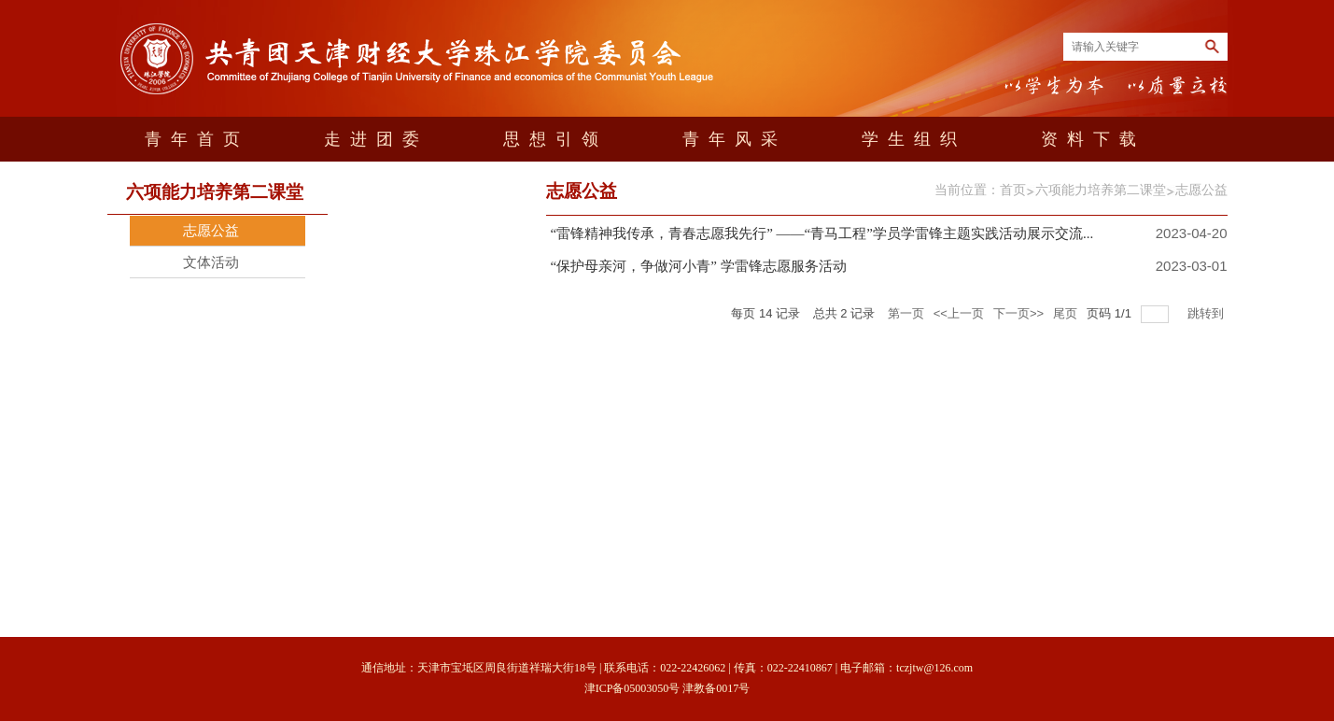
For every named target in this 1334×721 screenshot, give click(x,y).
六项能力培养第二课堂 (1100, 190)
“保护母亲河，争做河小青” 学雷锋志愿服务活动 (699, 266)
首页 (1013, 190)
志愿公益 (1201, 190)
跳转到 (1207, 313)
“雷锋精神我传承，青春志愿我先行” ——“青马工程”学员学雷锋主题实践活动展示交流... (822, 233)
